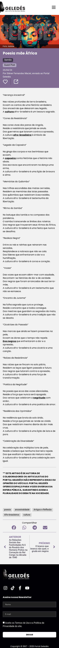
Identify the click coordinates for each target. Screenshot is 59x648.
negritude (39, 397)
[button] (14, 527)
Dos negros (9, 341)
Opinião (8, 59)
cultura (9, 111)
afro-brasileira (22, 135)
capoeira (10, 158)
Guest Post (9, 65)
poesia (7, 509)
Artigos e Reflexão (43, 509)
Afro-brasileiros (11, 514)
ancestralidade (22, 509)
